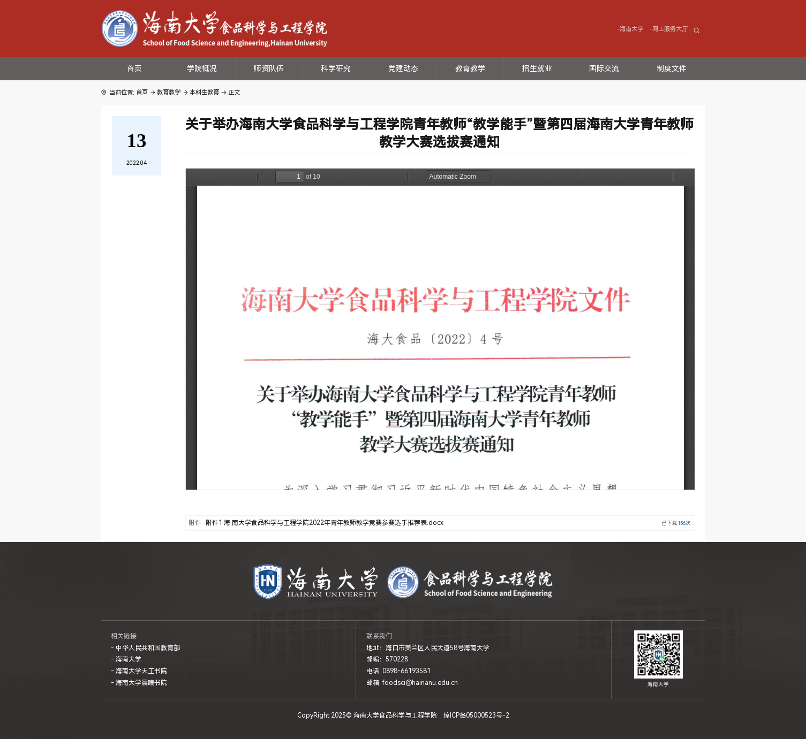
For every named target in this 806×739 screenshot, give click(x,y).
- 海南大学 (126, 659)
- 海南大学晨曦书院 (139, 683)
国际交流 (604, 68)
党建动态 (403, 68)
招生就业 (537, 68)
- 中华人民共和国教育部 (145, 648)
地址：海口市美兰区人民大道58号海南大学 (427, 648)
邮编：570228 (387, 659)
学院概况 (202, 68)
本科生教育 (204, 92)
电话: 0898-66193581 (398, 671)
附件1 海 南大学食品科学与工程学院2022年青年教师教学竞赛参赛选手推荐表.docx (324, 523)
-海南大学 (630, 29)
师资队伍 (269, 68)
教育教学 (470, 68)
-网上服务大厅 (669, 29)
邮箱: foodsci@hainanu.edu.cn (412, 683)
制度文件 (672, 68)
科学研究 (336, 68)
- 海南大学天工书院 (139, 671)
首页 (134, 68)
